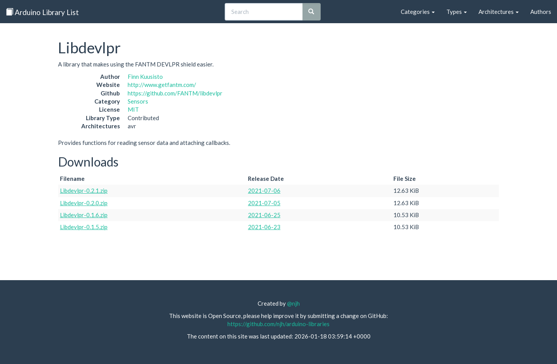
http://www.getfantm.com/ (162, 84)
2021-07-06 (264, 190)
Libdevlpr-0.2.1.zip (84, 190)
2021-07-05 (264, 202)
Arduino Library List (42, 12)
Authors (540, 11)
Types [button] (456, 11)
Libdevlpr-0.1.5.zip (84, 226)
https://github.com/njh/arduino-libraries (278, 323)
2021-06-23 (264, 226)
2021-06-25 (264, 214)
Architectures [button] (498, 11)
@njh (293, 303)
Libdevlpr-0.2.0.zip (84, 202)
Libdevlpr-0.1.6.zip (84, 214)
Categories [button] (418, 11)
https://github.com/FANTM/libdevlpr (175, 93)
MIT (133, 109)
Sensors (138, 101)
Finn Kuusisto (145, 76)
